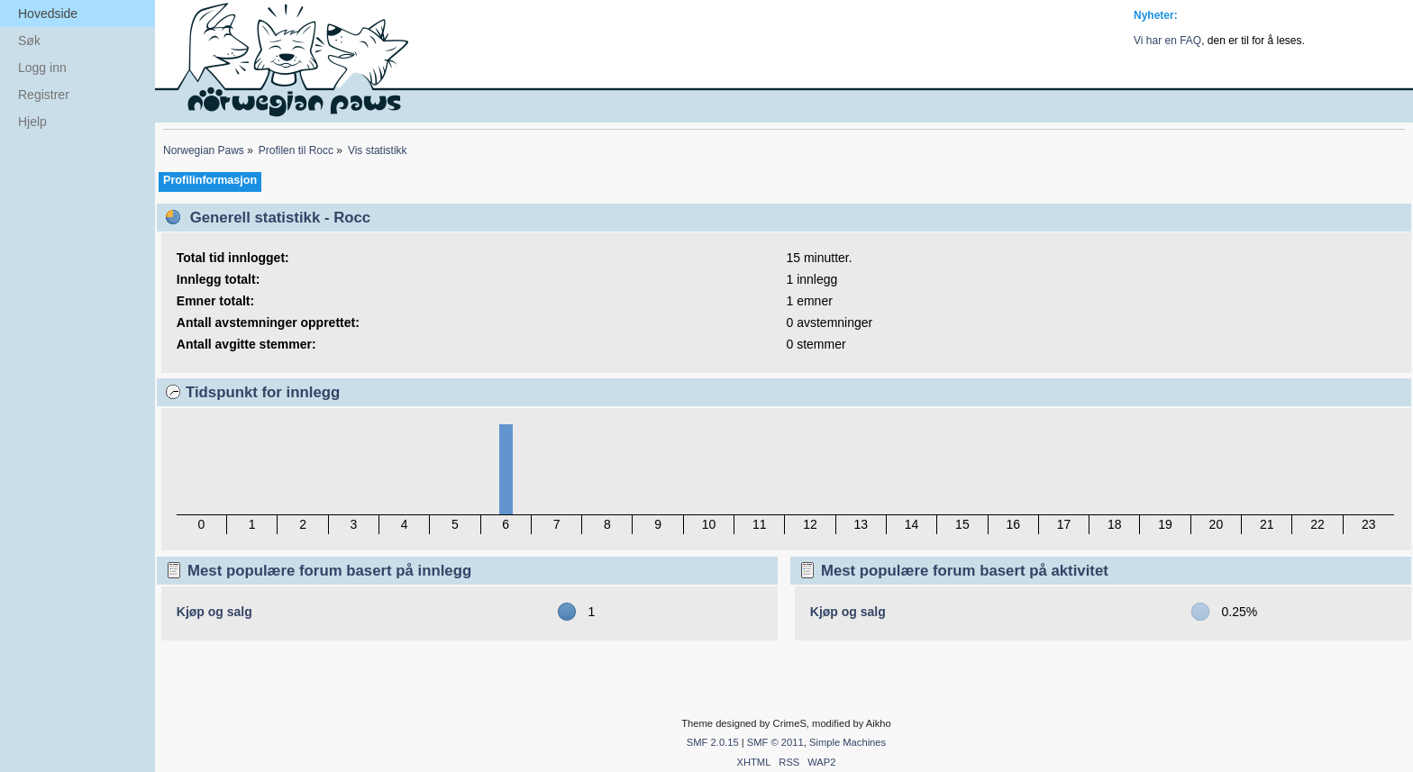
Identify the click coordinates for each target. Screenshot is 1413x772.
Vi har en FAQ (1167, 40)
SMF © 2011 (775, 742)
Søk (29, 40)
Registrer (43, 94)
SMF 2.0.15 (713, 742)
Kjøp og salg (214, 611)
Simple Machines (847, 742)
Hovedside (47, 13)
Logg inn (42, 67)
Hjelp (32, 121)
